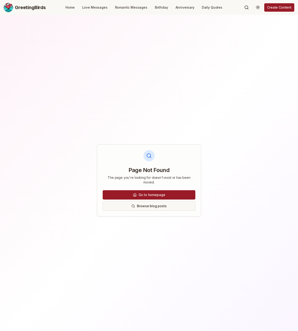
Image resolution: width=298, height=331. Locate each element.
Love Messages (95, 7)
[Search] (246, 7)
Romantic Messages (131, 7)
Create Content (279, 7)
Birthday (161, 7)
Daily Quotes (212, 7)
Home (69, 7)
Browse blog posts (148, 206)
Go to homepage (149, 195)
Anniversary (185, 7)
